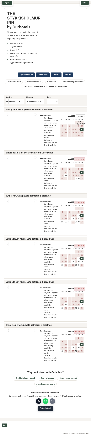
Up (4, 425)
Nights (49, 97)
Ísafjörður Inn (43, 75)
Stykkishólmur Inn (26, 75)
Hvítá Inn (68, 75)
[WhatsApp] (45, 401)
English (7, 3)
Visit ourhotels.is (45, 408)
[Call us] (38, 401)
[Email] (52, 401)
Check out (29, 97)
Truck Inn (56, 75)
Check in (9, 97)
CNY (84, 3)
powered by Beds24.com (76, 433)
